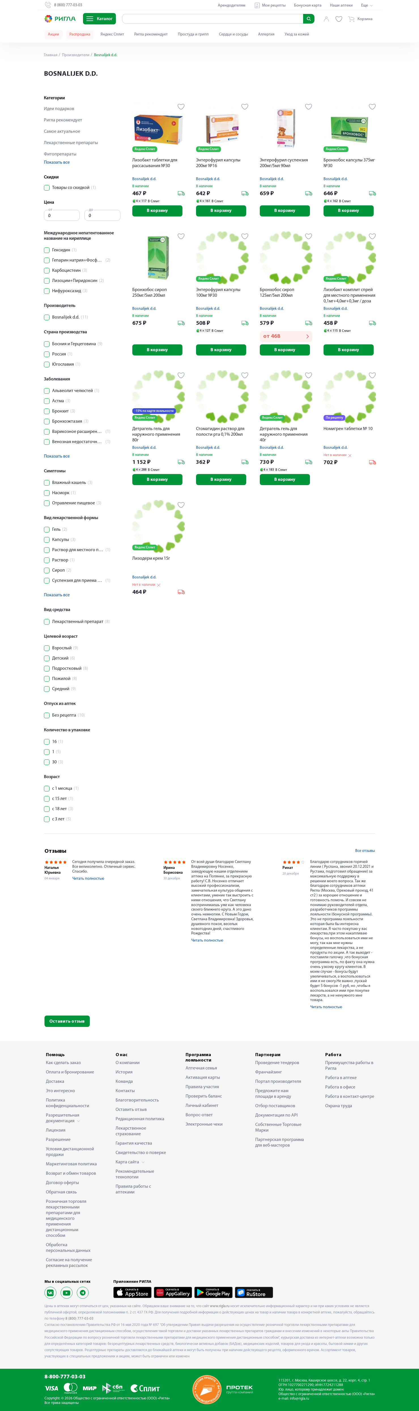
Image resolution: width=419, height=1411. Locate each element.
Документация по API (276, 1115)
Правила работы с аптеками (133, 1189)
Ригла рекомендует (151, 34)
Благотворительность (137, 1100)
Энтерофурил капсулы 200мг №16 (218, 163)
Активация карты (203, 1077)
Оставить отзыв (67, 1021)
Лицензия (55, 1130)
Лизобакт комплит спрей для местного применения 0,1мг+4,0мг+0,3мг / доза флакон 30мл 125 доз (349, 296)
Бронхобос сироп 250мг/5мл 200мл (149, 293)
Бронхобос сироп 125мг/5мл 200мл (277, 293)
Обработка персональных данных (68, 1248)
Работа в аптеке (341, 1078)
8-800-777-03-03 (65, 1377)
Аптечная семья (201, 1068)
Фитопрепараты (60, 154)
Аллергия (266, 34)
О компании (128, 1063)
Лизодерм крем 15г (151, 559)
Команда (124, 1081)
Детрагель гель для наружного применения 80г (156, 435)
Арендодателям (231, 5)
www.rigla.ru (219, 1306)
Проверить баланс (204, 1096)
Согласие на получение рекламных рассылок (69, 1263)
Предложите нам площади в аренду (273, 1094)
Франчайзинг (268, 1072)
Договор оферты (62, 1183)
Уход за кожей (297, 34)
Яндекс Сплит (112, 34)
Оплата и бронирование (70, 1072)
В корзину (158, 211)
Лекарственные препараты (71, 143)
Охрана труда (338, 1106)
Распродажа (79, 34)
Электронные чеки (204, 1124)
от (50, 210)
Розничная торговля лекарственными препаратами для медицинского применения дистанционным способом (66, 1218)
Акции (53, 34)
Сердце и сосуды (233, 34)
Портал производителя (278, 1081)
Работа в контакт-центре (349, 1096)
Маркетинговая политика (71, 1164)
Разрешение (58, 1140)
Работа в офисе (340, 1087)
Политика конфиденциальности (67, 1103)
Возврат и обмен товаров (71, 1173)
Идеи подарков (59, 109)
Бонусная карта (308, 5)
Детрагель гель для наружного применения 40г (284, 435)
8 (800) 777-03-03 (79, 1319)
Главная (51, 55)
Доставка (55, 1081)
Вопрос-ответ (199, 1115)
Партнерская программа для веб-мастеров (279, 1143)
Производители (75, 55)
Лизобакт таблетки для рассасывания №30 (154, 163)
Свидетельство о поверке (141, 1153)
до (91, 210)
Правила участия (202, 1087)
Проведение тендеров (277, 1063)
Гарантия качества (134, 1143)
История (124, 1072)
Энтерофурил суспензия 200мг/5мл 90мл (284, 163)
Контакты (125, 1091)
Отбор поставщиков (275, 1106)
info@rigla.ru (299, 1399)
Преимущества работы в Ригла (349, 1066)
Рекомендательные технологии (135, 1174)
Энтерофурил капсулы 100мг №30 (218, 293)
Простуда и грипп (193, 34)
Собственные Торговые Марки (278, 1128)
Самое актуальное (62, 131)
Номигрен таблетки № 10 (348, 429)
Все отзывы (365, 851)
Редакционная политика (140, 1119)
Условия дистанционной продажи (70, 1152)
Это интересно (60, 1091)
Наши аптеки (341, 5)
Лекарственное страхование (131, 1131)
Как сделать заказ (63, 1063)
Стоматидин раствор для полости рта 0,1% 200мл (220, 432)
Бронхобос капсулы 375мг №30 (349, 163)
